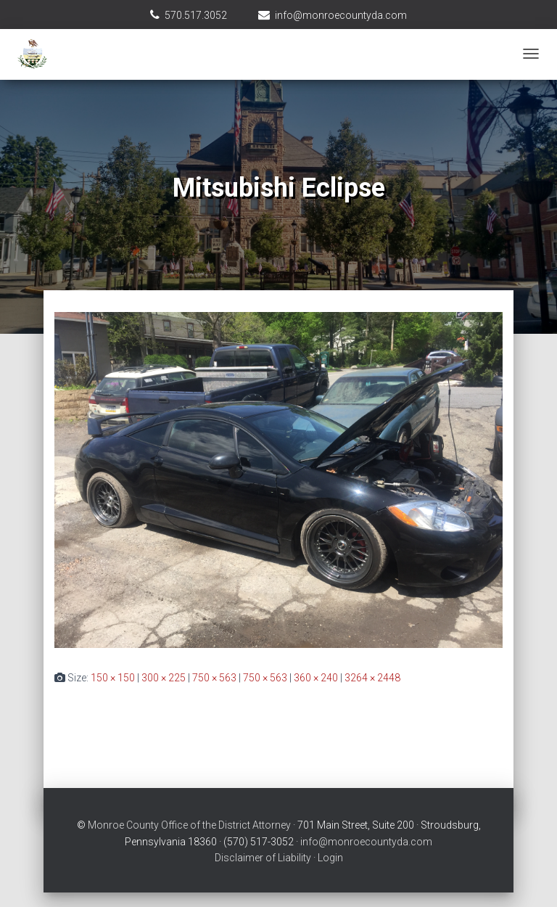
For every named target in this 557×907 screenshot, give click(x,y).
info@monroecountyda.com (341, 15)
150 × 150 (113, 678)
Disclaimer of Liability (263, 857)
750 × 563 (214, 678)
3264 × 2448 (372, 678)
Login (330, 857)
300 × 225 (163, 678)
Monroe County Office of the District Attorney (189, 825)
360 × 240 (316, 678)
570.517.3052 (196, 15)
